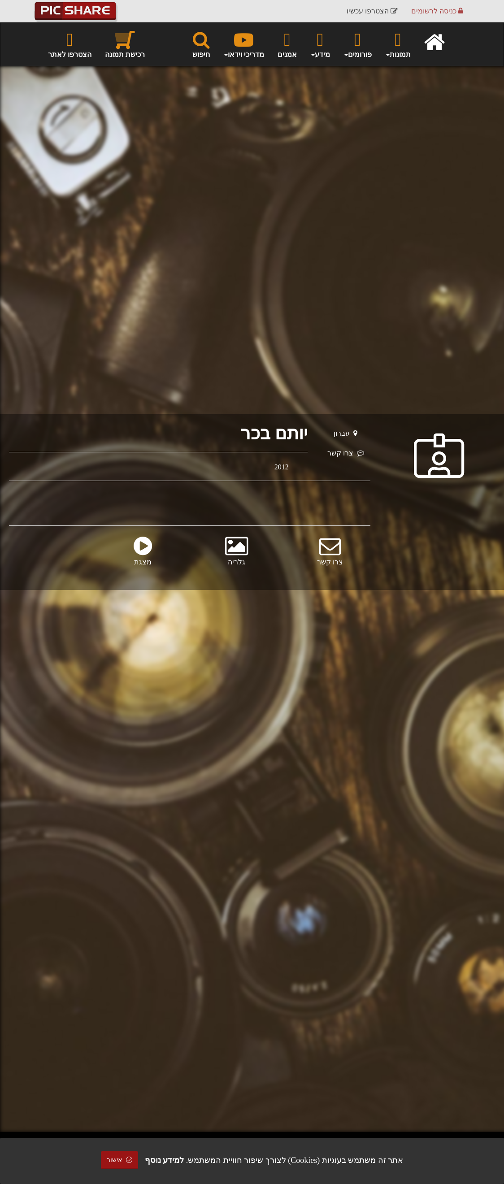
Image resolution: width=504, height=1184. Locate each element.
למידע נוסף (164, 1160)
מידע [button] (320, 44)
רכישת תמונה (125, 44)
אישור (120, 1160)
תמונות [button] (398, 44)
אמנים (287, 44)
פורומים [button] (357, 44)
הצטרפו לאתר (69, 44)
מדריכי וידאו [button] (243, 44)
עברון (345, 433)
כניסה (437, 11)
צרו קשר (345, 453)
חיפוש (201, 44)
